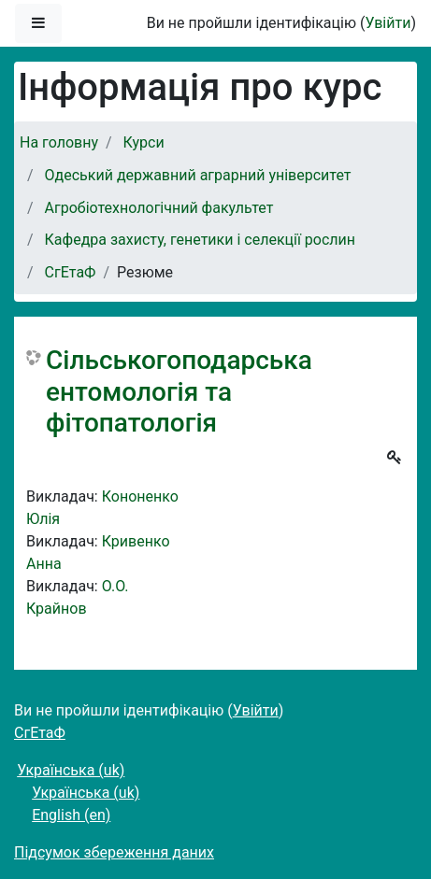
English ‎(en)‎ (71, 815)
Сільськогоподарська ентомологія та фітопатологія (179, 391)
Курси (144, 142)
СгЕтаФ (70, 272)
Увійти (387, 23)
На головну (59, 142)
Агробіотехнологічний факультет (159, 208)
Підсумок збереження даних (114, 852)
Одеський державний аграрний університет (198, 175)
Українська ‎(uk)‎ (70, 770)
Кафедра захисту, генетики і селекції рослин (200, 239)
